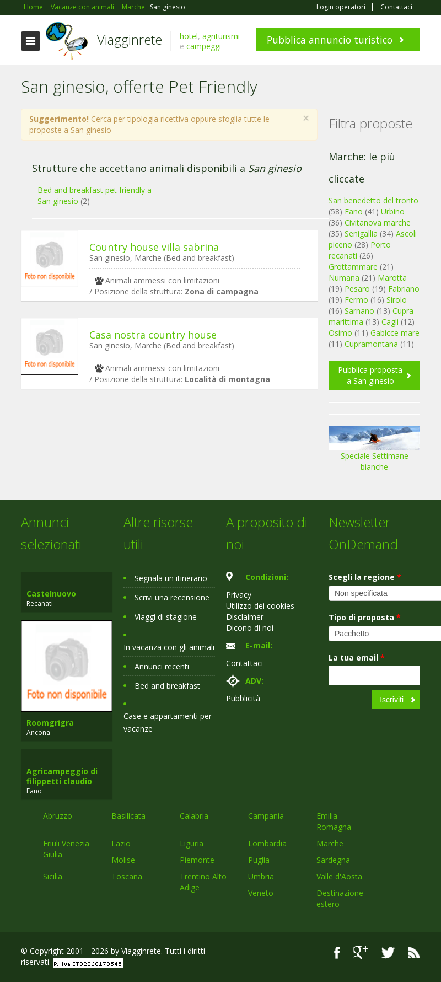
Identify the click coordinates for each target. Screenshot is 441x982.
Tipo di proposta (365, 617)
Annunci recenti (162, 666)
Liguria (191, 843)
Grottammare (353, 266)
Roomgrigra (50, 722)
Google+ (360, 952)
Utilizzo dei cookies (260, 605)
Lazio (121, 843)
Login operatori (340, 7)
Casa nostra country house (153, 334)
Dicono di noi (249, 628)
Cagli (390, 321)
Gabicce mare (395, 333)
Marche (329, 843)
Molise (123, 860)
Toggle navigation (30, 41)
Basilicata (128, 816)
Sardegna (333, 860)
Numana (344, 277)
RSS (414, 952)
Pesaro (357, 288)
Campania (266, 816)
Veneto (260, 893)
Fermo (356, 299)
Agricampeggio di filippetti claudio (62, 776)
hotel (189, 36)
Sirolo (396, 299)
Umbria (261, 876)
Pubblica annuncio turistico (329, 39)
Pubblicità (243, 698)
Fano (354, 211)
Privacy (238, 594)
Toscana (126, 876)
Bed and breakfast (167, 685)
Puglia (259, 860)
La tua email (357, 657)
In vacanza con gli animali (168, 647)
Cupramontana (371, 344)
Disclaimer (244, 616)
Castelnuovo (51, 593)
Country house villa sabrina (154, 247)
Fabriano (404, 288)
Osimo (340, 333)
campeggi (203, 46)
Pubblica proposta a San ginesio (370, 375)
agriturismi (221, 36)
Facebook (337, 952)
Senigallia (361, 233)
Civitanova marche (378, 222)
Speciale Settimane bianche (374, 452)
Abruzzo (57, 816)
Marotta (392, 277)
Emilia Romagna (333, 821)
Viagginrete (129, 39)
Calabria (194, 816)
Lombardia (267, 843)
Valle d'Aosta (339, 876)
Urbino (393, 211)
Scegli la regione (365, 577)
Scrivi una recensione (172, 597)
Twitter (388, 952)
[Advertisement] (164, 482)
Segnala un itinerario (171, 578)
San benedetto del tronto (373, 200)
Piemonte (197, 860)
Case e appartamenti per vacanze (167, 722)
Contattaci (396, 7)
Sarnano (359, 310)
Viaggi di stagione (166, 616)
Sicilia (52, 876)
